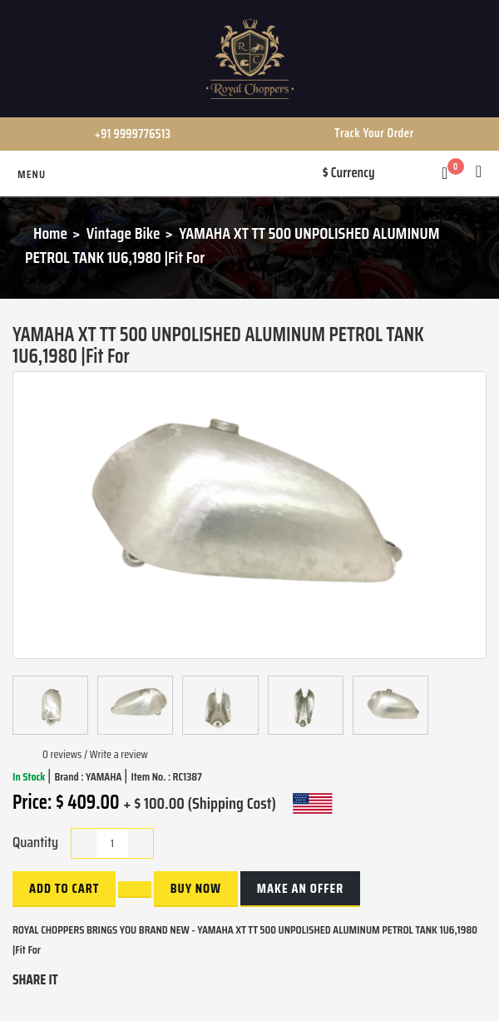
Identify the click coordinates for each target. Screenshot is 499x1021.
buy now (195, 888)
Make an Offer (300, 888)
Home (50, 233)
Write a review (119, 754)
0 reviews (62, 754)
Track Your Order (373, 133)
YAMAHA (105, 776)
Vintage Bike (123, 233)
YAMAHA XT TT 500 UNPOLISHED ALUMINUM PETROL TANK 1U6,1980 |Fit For (232, 245)
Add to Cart (64, 888)
